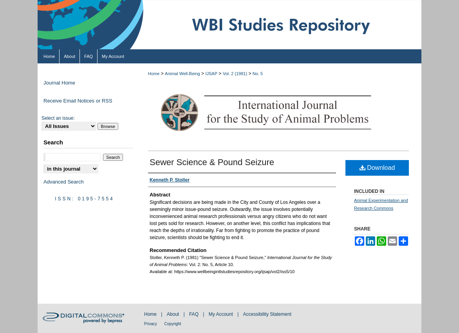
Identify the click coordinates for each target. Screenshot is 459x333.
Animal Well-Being (182, 73)
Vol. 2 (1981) (235, 73)
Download (377, 167)
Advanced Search (63, 182)
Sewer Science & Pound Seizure (212, 162)
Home (153, 73)
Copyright (172, 324)
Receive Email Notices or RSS (77, 101)
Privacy (151, 324)
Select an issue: (58, 118)
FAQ (194, 314)
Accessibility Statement (267, 314)
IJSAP (211, 73)
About (174, 314)
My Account (221, 314)
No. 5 (258, 73)
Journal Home (59, 83)
